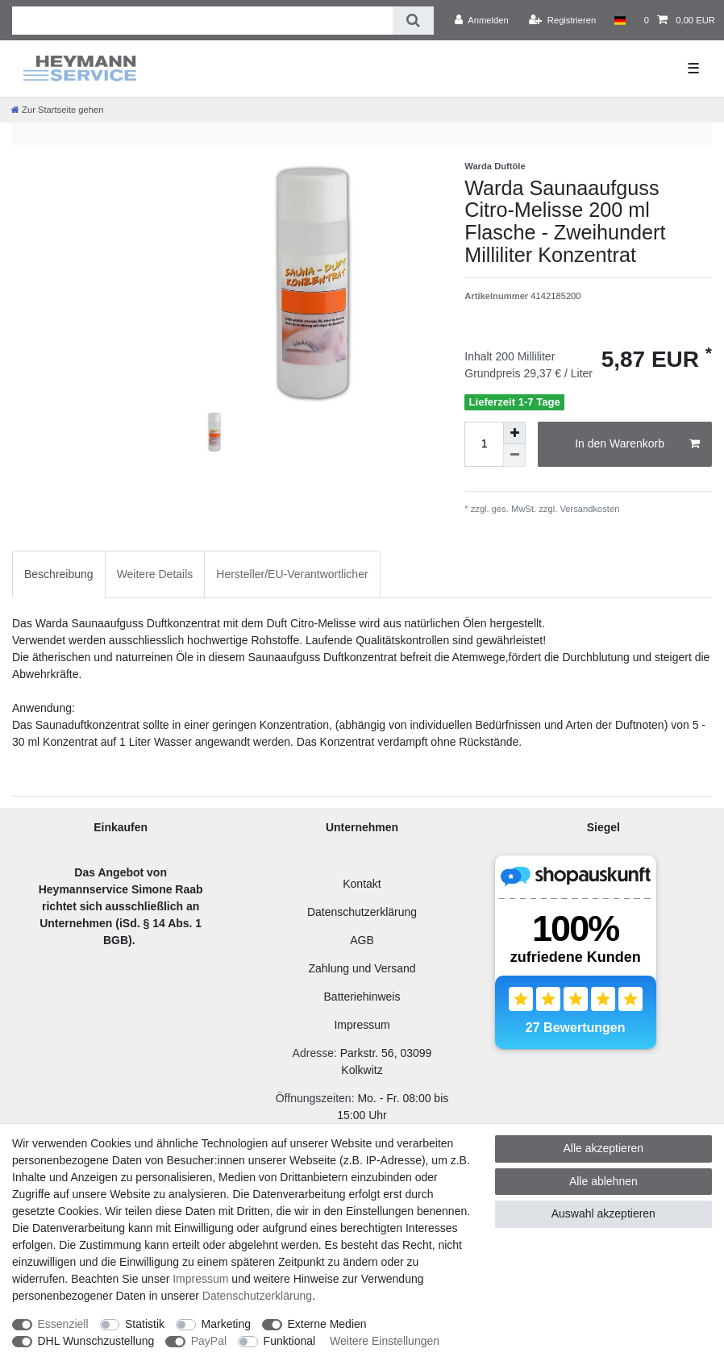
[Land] (620, 20)
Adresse (313, 1053)
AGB (362, 940)
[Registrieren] (562, 20)
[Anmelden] (482, 20)
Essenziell (63, 1323)
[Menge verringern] (514, 455)
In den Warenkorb (637, 444)
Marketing (226, 1323)
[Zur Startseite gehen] (57, 109)
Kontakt (362, 883)
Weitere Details (155, 574)
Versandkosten (588, 509)
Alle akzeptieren (604, 1148)
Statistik (144, 1323)
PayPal (209, 1340)
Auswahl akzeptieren (603, 1213)
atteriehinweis (366, 996)
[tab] (59, 574)
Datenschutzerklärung (362, 911)
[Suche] (413, 20)
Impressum (361, 1024)
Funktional (290, 1340)
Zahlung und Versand (361, 968)
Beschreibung (59, 574)
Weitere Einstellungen (384, 1340)
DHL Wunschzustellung (96, 1340)
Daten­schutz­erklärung (257, 1295)
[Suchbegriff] (202, 20)
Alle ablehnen (603, 1181)
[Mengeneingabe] (483, 444)
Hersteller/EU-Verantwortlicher (292, 574)
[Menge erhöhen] (514, 433)
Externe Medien (327, 1323)
